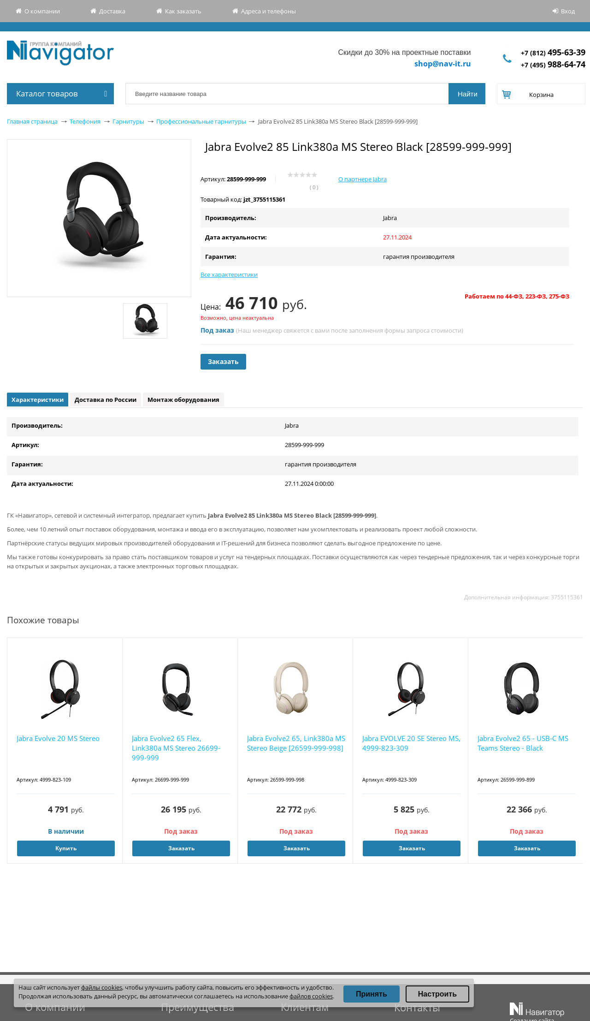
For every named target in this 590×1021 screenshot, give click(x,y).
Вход (568, 11)
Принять (371, 994)
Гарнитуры (128, 121)
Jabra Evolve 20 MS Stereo (58, 738)
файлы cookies (101, 987)
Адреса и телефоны (268, 11)
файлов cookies (311, 996)
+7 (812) (553, 52)
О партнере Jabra (362, 179)
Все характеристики (229, 274)
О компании (42, 11)
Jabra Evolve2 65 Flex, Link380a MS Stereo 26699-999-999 (176, 748)
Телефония (85, 121)
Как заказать (183, 11)
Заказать (223, 361)
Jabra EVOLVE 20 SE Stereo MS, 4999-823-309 (411, 743)
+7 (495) (553, 64)
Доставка (112, 11)
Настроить (437, 994)
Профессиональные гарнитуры (201, 121)
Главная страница (32, 121)
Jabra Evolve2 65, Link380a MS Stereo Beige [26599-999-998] (296, 743)
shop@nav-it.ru (442, 64)
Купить (66, 848)
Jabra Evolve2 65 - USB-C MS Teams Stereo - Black (523, 743)
